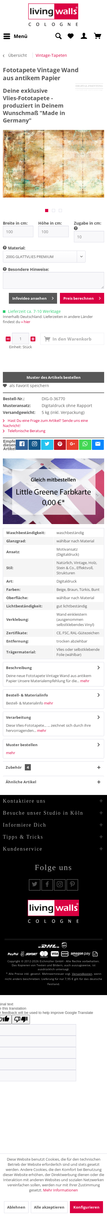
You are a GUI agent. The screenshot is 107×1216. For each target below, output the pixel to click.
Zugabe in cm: (87, 223)
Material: (16, 248)
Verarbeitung (18, 717)
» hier (25, 321)
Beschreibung (19, 667)
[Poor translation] (21, 1019)
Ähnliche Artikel (21, 781)
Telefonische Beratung (24, 430)
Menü (15, 35)
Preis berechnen (82, 297)
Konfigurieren (86, 1207)
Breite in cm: (15, 223)
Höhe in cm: (50, 223)
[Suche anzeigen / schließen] (58, 36)
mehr (84, 680)
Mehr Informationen (60, 1190)
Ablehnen (16, 1207)
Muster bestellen (22, 744)
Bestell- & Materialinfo (27, 695)
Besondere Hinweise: (28, 269)
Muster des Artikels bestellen (54, 377)
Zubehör (18, 767)
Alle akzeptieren (49, 1207)
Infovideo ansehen (33, 297)
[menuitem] (15, 36)
